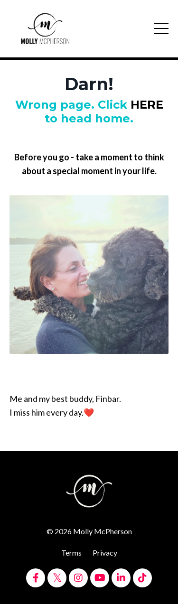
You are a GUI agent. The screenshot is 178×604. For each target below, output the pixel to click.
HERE (147, 105)
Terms (71, 552)
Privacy (105, 552)
